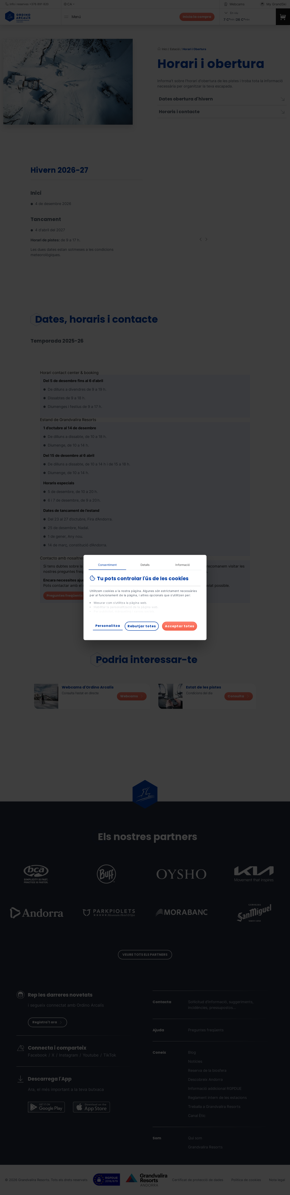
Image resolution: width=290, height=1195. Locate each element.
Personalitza (107, 625)
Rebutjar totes (142, 626)
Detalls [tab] (145, 564)
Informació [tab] (182, 564)
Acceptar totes (179, 626)
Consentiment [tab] (107, 564)
